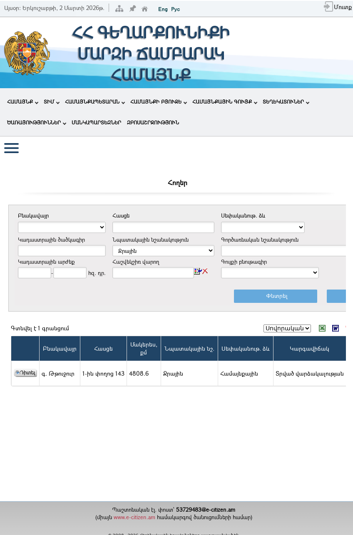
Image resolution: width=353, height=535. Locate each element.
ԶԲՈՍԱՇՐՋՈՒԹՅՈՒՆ (153, 122)
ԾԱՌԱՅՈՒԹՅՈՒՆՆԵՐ (36, 122)
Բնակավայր (60, 348)
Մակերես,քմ (143, 348)
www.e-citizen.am (134, 517)
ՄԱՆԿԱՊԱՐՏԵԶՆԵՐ (96, 122)
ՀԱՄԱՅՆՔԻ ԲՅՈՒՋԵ (158, 101)
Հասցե (103, 348)
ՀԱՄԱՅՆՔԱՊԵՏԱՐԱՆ (95, 101)
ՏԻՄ (52, 101)
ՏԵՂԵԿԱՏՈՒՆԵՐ (286, 101)
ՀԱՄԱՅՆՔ (22, 101)
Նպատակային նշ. (189, 348)
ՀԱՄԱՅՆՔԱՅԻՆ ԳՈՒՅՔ (224, 101)
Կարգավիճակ (309, 348)
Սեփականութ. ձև (245, 348)
